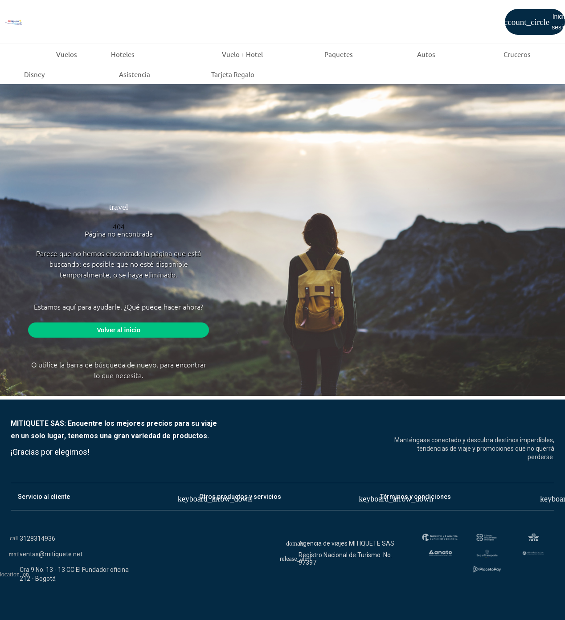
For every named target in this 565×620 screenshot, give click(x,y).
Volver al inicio (118, 330)
